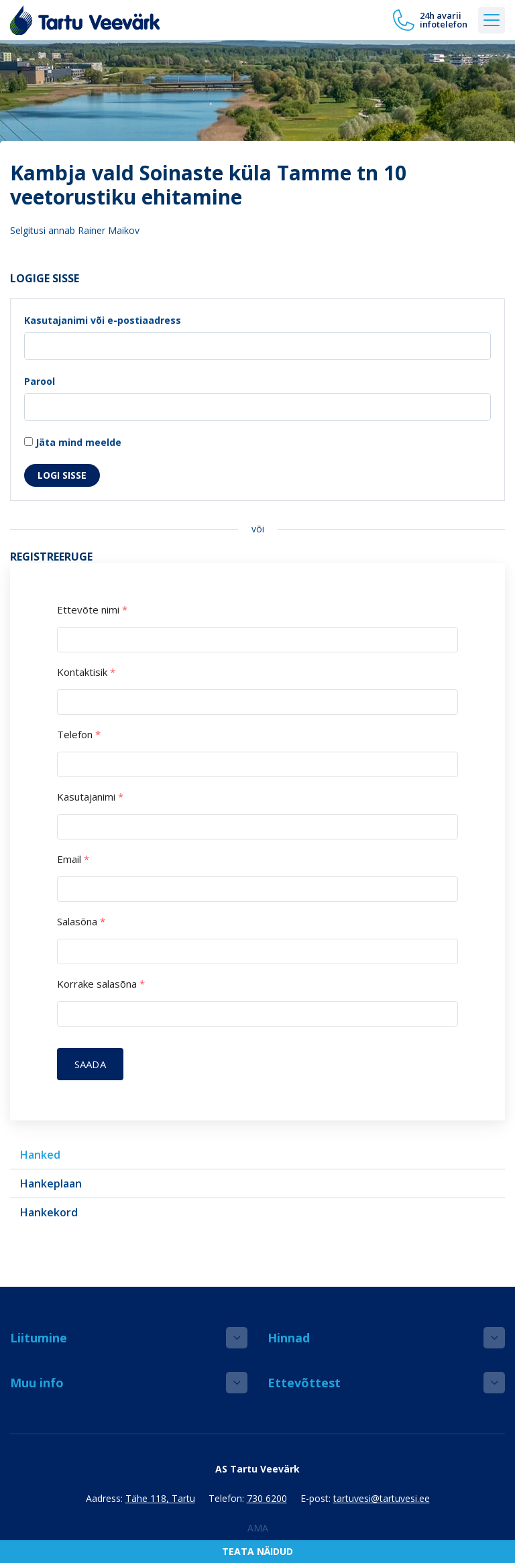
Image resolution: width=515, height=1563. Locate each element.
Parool (39, 381)
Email (73, 859)
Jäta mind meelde (72, 442)
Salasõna (81, 921)
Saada (90, 1064)
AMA (257, 1527)
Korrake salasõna (101, 984)
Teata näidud (257, 1551)
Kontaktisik (86, 672)
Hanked (40, 1154)
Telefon (79, 734)
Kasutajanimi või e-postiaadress (102, 320)
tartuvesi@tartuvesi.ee (381, 1498)
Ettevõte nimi (92, 609)
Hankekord (49, 1212)
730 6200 (267, 1498)
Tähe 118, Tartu (160, 1498)
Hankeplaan (51, 1183)
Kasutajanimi (90, 797)
